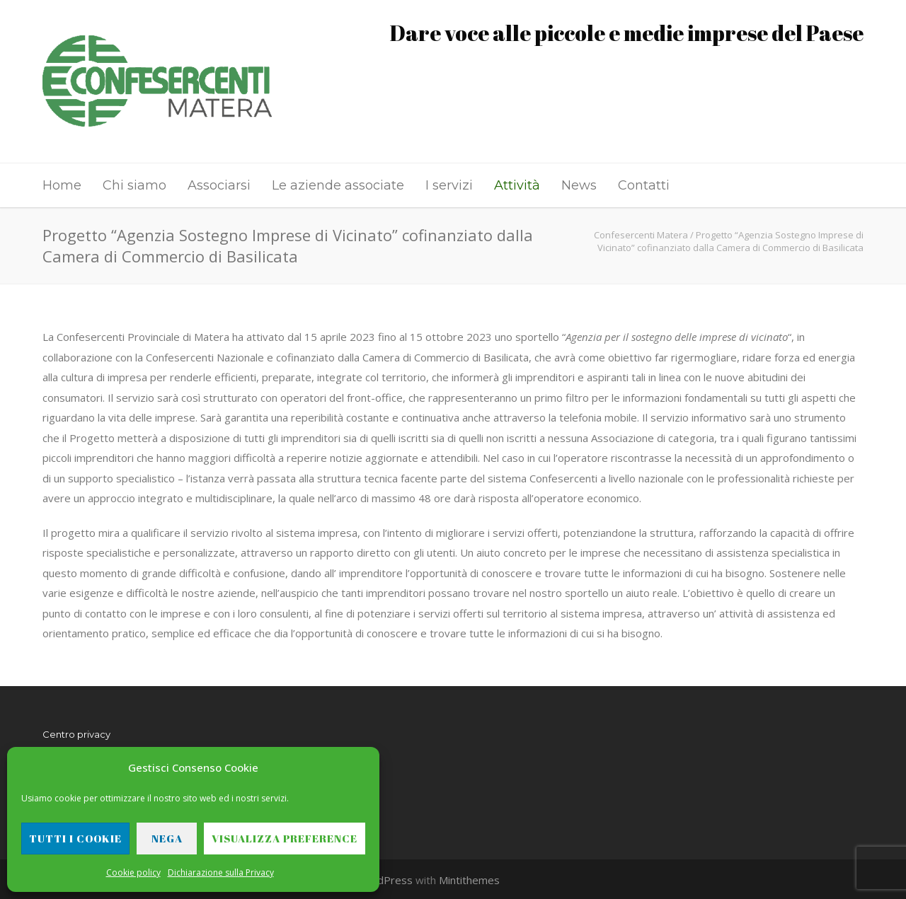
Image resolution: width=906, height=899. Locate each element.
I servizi (449, 185)
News (579, 185)
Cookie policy (133, 872)
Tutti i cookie (75, 838)
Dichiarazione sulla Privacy (221, 872)
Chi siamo (134, 185)
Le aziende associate (338, 185)
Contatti (644, 185)
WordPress (385, 880)
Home (61, 185)
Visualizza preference (284, 838)
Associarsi (219, 185)
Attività (517, 185)
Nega (167, 838)
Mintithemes (469, 880)
